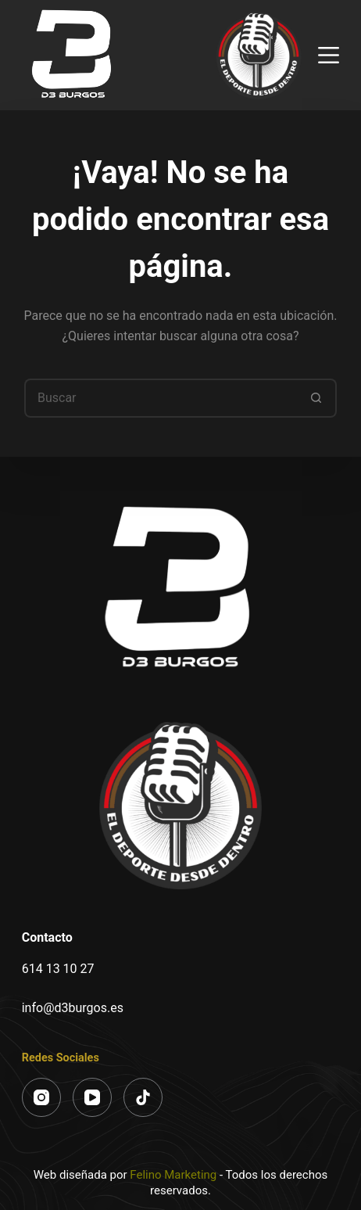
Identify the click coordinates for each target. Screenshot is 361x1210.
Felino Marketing (173, 1175)
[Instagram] (41, 1097)
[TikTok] (143, 1097)
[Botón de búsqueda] (317, 398)
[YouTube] (92, 1097)
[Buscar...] (161, 398)
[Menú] (328, 55)
